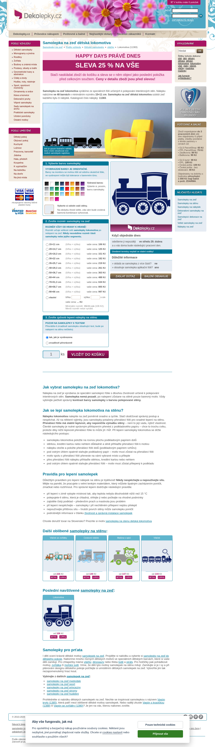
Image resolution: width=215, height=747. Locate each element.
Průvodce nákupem (46, 33)
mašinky (182, 71)
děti (185, 58)
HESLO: (168, 16)
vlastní (52, 297)
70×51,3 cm (55, 282)
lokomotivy (195, 63)
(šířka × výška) (72, 244)
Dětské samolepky (94, 47)
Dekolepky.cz (21, 33)
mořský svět (71, 665)
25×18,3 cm (55, 253)
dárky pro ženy (192, 728)
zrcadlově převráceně (60, 343)
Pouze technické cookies (160, 725)
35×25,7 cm (55, 263)
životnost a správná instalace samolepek (108, 513)
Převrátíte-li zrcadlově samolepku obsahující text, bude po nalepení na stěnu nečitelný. (74, 326)
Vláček (157, 538)
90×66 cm (54, 291)
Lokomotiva (58, 597)
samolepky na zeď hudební (63, 693)
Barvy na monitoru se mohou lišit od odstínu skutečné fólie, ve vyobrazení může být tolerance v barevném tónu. (75, 172)
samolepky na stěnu (88, 531)
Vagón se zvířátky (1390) (68, 705)
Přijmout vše (160, 734)
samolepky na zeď (97, 590)
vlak (180, 66)
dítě (180, 58)
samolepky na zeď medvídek (64, 681)
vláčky (110, 47)
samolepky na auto (21, 728)
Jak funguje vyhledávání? (184, 76)
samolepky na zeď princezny (64, 687)
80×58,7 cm (55, 287)
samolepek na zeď (93, 655)
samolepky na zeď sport (61, 684)
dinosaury (98, 662)
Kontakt (150, 33)
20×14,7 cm (55, 249)
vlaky (185, 66)
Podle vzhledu (73, 47)
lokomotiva (183, 63)
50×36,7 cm (55, 272)
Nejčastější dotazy (101, 33)
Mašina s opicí (124, 538)
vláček (193, 66)
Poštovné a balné (74, 33)
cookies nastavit (112, 732)
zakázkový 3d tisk (21, 731)
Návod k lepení (19, 724)
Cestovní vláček (91, 538)
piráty (129, 662)
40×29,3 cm (55, 268)
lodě (121, 662)
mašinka (189, 68)
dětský (191, 58)
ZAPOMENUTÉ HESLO (183, 20)
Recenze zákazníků (129, 33)
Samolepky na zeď (53, 47)
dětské (189, 61)
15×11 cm (54, 244)
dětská (181, 61)
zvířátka (56, 665)
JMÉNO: (168, 10)
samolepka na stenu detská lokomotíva (129, 521)
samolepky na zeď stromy (62, 690)
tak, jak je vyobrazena (60, 337)
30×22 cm (54, 258)
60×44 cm (54, 277)
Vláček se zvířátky (58, 538)
